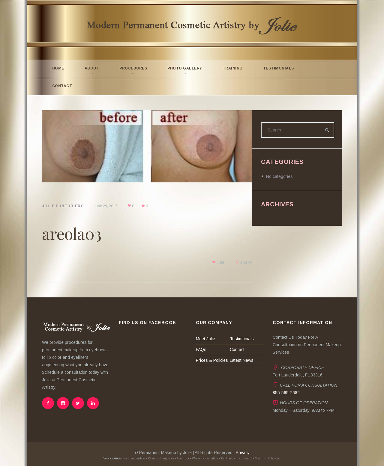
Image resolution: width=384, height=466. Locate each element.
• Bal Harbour (228, 458)
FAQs (201, 349)
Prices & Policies (212, 360)
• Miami (258, 458)
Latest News (242, 360)
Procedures (133, 68)
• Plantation (210, 458)
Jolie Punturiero (63, 206)
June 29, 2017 (105, 206)
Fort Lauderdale (134, 458)
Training (233, 68)
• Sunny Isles (165, 458)
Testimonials (278, 68)
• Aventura (182, 458)
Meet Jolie (205, 338)
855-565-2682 (286, 392)
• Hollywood (273, 458)
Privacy (243, 452)
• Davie (151, 458)
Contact (62, 86)
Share (246, 262)
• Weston (196, 458)
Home (58, 68)
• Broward (245, 458)
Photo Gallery (185, 68)
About (92, 68)
